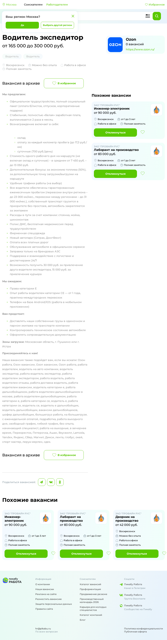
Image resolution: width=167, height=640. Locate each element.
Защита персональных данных (53, 604)
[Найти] (157, 16)
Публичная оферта (135, 631)
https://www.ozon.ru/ (140, 49)
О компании (42, 584)
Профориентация (90, 589)
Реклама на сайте (46, 594)
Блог (83, 619)
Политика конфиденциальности (143, 628)
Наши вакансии (44, 589)
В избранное (64, 83)
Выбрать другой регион (57, 25)
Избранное (155, 4)
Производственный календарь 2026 (92, 600)
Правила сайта (44, 608)
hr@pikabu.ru (43, 628)
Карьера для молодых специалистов (93, 608)
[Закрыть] (73, 16)
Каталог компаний (91, 614)
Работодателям (57, 4)
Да (22, 25)
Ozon (131, 39)
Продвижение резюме (93, 594)
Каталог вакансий (90, 584)
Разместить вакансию (48, 599)
